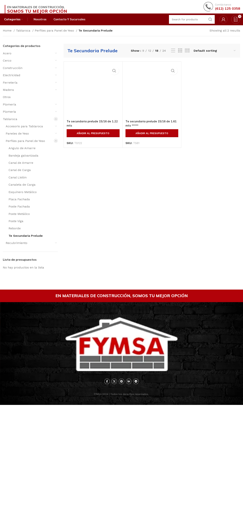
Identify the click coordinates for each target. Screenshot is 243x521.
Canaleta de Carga (22, 190)
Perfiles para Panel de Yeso (55, 35)
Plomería (9, 109)
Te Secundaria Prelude (26, 241)
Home (8, 35)
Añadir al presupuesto (93, 370)
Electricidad (11, 80)
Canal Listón (18, 182)
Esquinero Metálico (23, 197)
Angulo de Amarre (22, 153)
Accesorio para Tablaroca (24, 131)
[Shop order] (214, 56)
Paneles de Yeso (17, 138)
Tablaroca (23, 35)
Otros (7, 102)
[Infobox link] (222, 8)
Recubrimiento (16, 248)
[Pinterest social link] (121, 497)
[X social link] (114, 497)
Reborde (15, 233)
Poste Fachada (19, 211)
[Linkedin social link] (129, 497)
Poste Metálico (19, 219)
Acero (7, 58)
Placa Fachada (19, 204)
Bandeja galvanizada (23, 160)
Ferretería (10, 87)
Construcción (12, 73)
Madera (8, 95)
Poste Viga (16, 226)
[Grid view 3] (180, 56)
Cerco (7, 65)
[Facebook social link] (107, 497)
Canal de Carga (20, 175)
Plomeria (9, 117)
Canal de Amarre (21, 168)
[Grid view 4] (187, 56)
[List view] (173, 56)
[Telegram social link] (136, 497)
